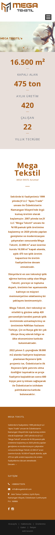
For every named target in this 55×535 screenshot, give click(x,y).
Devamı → (12, 464)
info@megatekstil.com (22, 489)
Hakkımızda (26, 524)
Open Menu (48, 17)
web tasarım (27, 531)
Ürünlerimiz (40, 524)
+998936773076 (18, 484)
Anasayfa (12, 524)
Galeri (23, 527)
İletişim (33, 527)
